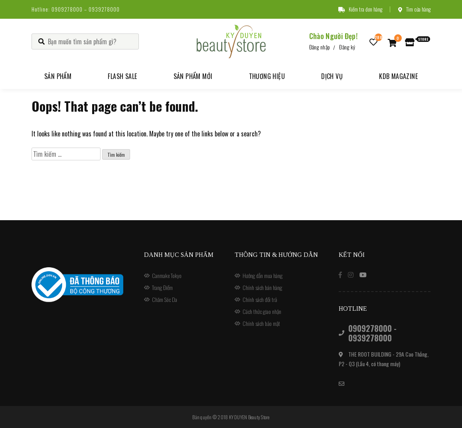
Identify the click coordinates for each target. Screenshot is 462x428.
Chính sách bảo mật (261, 323)
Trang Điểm (162, 287)
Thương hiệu (267, 76)
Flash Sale (122, 76)
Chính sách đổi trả (260, 299)
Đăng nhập (319, 47)
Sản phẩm (57, 76)
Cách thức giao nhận (262, 311)
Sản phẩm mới (193, 76)
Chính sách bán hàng (262, 287)
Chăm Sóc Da (164, 299)
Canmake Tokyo (167, 275)
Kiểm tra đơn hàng (360, 9)
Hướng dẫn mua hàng (262, 275)
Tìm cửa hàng (414, 9)
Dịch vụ (332, 76)
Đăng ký (347, 47)
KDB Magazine (398, 76)
